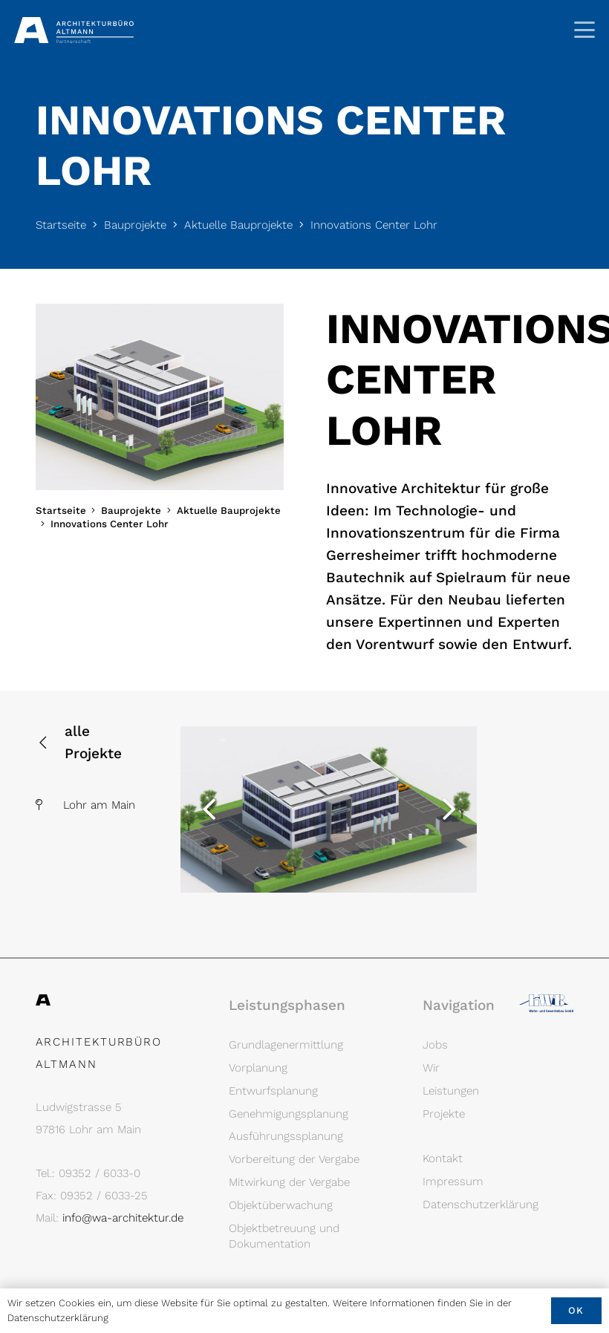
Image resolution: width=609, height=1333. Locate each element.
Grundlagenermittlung (286, 1045)
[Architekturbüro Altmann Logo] (74, 30)
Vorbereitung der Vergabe (294, 1159)
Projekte (444, 1114)
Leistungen (451, 1091)
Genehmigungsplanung (288, 1114)
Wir (431, 1068)
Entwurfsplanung (273, 1091)
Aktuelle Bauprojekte (238, 225)
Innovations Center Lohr (373, 225)
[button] (584, 29)
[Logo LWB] (546, 1005)
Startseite (61, 225)
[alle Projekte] (50, 742)
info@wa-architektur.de (122, 1218)
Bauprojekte (135, 225)
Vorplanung (258, 1068)
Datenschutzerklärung (480, 1204)
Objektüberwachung (281, 1205)
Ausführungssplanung (286, 1136)
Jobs (435, 1045)
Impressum (453, 1181)
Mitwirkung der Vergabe (289, 1182)
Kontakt (443, 1158)
